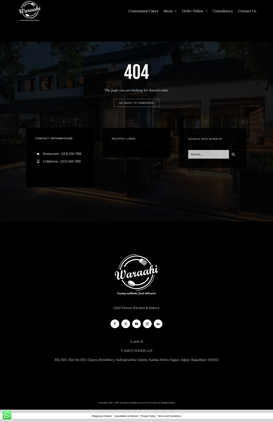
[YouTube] (136, 323)
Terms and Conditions (169, 416)
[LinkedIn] (158, 323)
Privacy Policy (147, 416)
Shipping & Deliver (102, 416)
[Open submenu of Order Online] (206, 11)
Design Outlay (168, 402)
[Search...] (208, 155)
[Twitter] (125, 323)
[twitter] (49, 174)
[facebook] (39, 174)
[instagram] (58, 174)
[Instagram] (147, 323)
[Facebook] (115, 323)
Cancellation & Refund (126, 416)
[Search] (233, 155)
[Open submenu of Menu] (175, 11)
